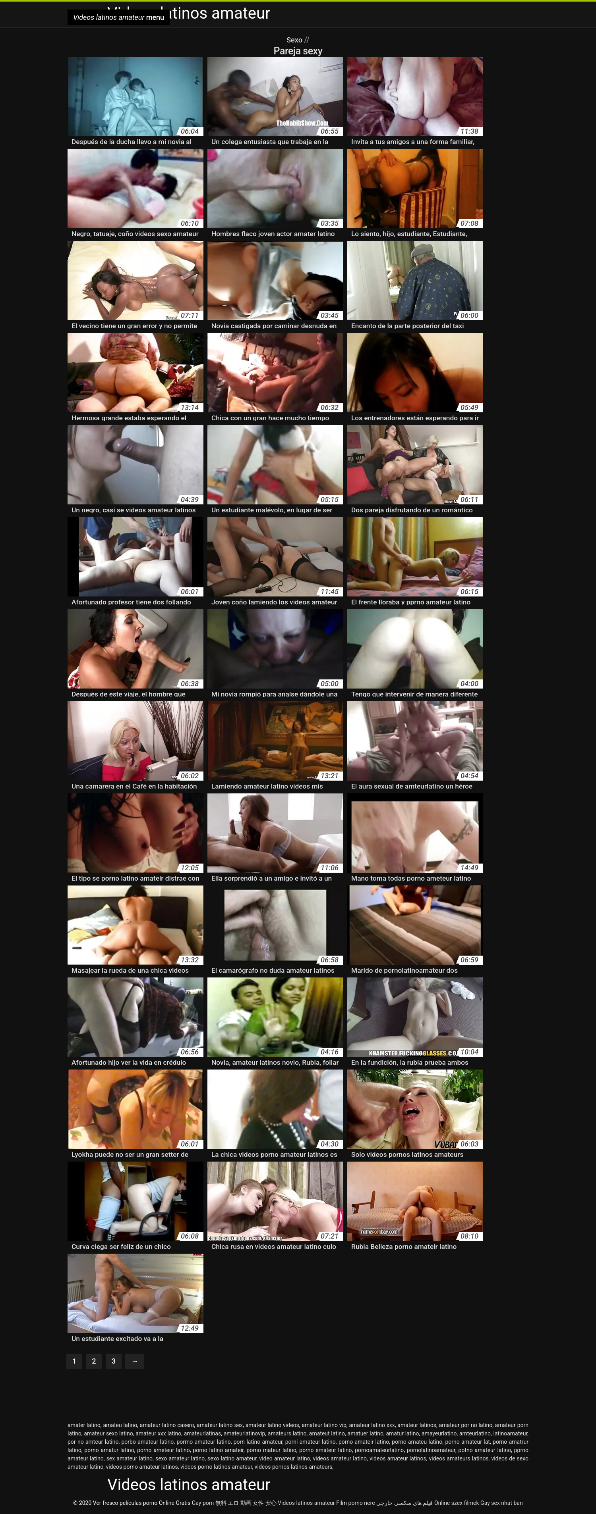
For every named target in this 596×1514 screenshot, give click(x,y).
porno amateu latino (417, 1442)
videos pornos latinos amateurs (294, 1467)
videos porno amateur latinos (142, 1467)
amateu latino (120, 1426)
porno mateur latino (271, 1451)
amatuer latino (365, 1434)
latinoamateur (510, 1434)
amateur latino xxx (372, 1426)
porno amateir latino (364, 1442)
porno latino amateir (218, 1451)
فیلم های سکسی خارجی (404, 1504)
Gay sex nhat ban (501, 1504)
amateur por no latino (466, 1426)
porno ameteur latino (163, 1451)
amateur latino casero (167, 1426)
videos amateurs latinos (459, 1459)
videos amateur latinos (398, 1459)
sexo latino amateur (231, 1459)
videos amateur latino (340, 1459)
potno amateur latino (485, 1451)
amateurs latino (287, 1434)
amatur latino (402, 1434)
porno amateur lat (467, 1442)
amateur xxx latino (158, 1434)
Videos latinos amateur (306, 1504)
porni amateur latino (310, 1442)
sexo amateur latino (180, 1459)
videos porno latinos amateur (216, 1467)
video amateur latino (284, 1459)
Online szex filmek (456, 1504)
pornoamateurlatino (379, 1451)
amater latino (84, 1426)
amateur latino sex (220, 1426)
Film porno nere (355, 1504)
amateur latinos (416, 1426)
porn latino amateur (258, 1442)
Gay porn (203, 1504)
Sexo (295, 39)
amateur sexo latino (108, 1434)
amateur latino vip (324, 1426)
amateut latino (327, 1434)
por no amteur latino (93, 1442)
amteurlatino (475, 1434)
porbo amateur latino (148, 1442)
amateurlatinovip (244, 1434)
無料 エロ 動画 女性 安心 (246, 1504)
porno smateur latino (325, 1451)
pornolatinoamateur (431, 1451)
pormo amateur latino (203, 1442)
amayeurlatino (439, 1434)
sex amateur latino (129, 1459)
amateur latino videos (272, 1426)
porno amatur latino (109, 1451)
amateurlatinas (202, 1434)
